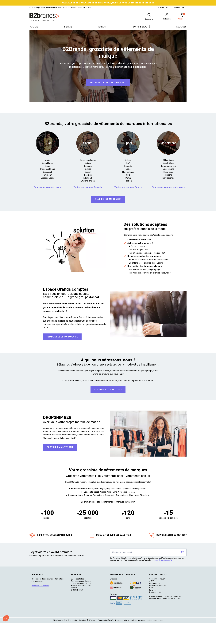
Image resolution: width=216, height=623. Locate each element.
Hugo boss (168, 172)
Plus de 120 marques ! (108, 199)
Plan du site (72, 620)
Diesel (47, 166)
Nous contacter (155, 592)
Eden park (87, 178)
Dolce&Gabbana (47, 169)
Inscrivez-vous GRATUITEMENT (108, 82)
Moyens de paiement (157, 585)
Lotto (128, 169)
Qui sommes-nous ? (157, 579)
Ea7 (128, 163)
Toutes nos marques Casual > (87, 187)
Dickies (88, 169)
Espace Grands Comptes (81, 585)
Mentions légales (60, 620)
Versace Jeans (47, 178)
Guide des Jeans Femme (81, 583)
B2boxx (74, 588)
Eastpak (87, 175)
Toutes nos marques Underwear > (168, 187)
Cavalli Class (168, 163)
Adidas (128, 160)
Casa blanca (47, 163)
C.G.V (151, 581)
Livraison (152, 590)
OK (182, 552)
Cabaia (88, 163)
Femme (68, 26)
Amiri (47, 160)
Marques (181, 26)
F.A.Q (151, 588)
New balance (128, 172)
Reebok (128, 181)
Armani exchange (88, 160)
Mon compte (154, 583)
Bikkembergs (168, 160)
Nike (128, 175)
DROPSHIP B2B (77, 590)
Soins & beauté (141, 26)
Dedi (135, 620)
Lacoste (128, 166)
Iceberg (168, 175)
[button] (163, 8)
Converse (87, 166)
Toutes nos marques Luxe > (47, 187)
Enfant (102, 26)
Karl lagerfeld (168, 178)
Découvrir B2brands (40, 586)
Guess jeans (168, 169)
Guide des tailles (77, 579)
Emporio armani (88, 181)
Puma (128, 178)
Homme (33, 26)
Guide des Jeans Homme (81, 581)
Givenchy (48, 175)
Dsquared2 (47, 172)
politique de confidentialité (162, 560)
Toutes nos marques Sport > (128, 187)
